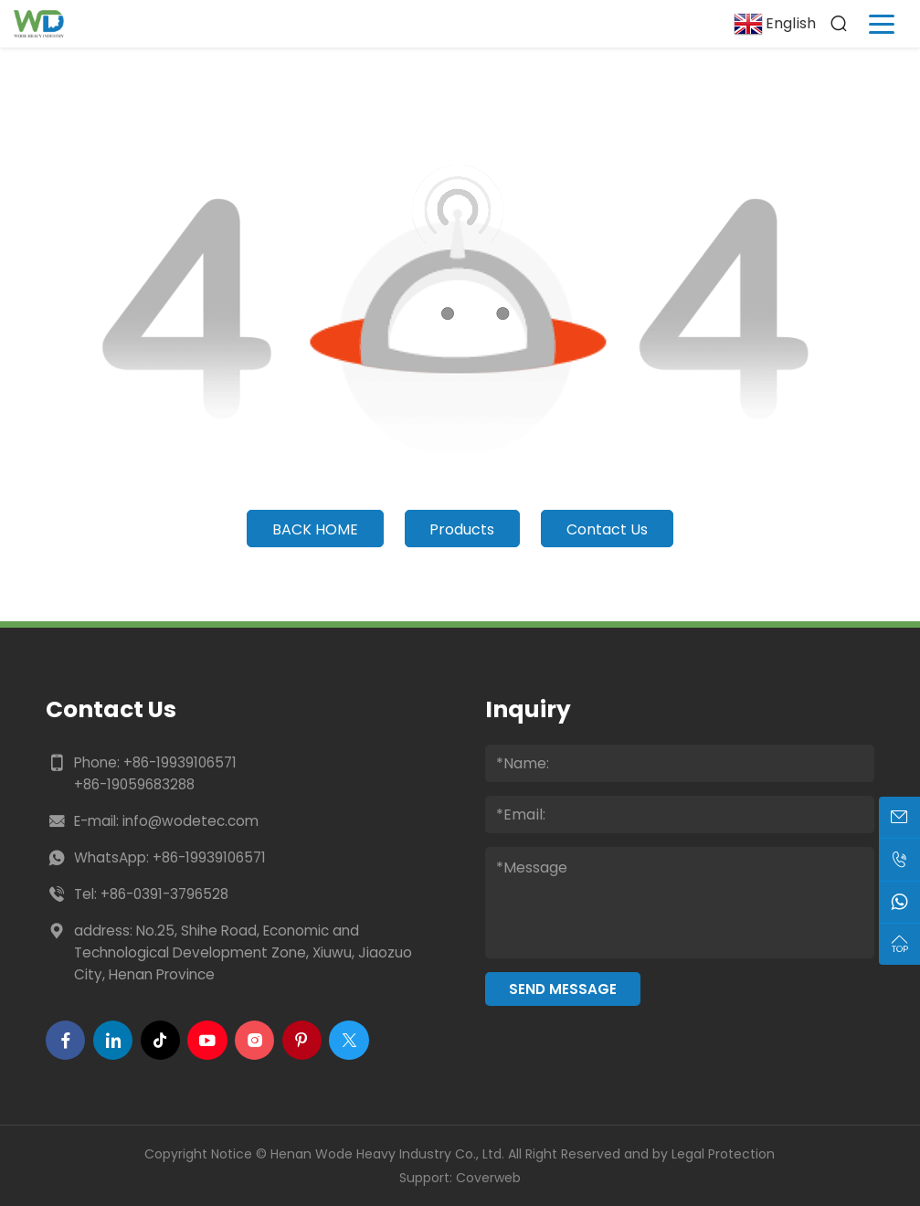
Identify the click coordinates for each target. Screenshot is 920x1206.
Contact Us (607, 529)
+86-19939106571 (180, 762)
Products (461, 529)
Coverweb (488, 1178)
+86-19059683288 (134, 784)
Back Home (315, 529)
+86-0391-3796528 (164, 894)
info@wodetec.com (190, 820)
